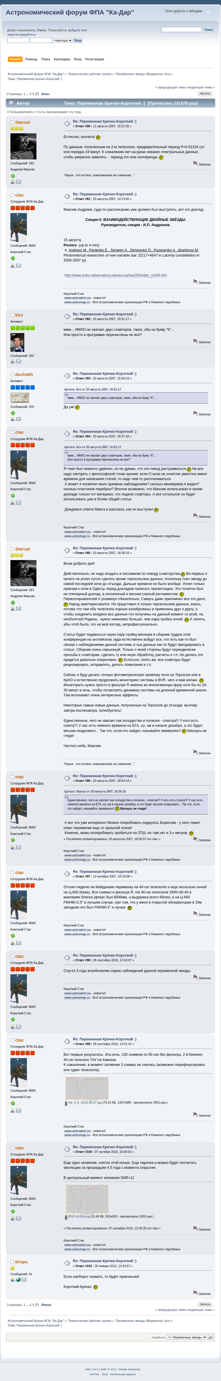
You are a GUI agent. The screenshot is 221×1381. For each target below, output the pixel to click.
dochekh (24, 374)
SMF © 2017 (109, 1369)
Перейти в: (158, 1337)
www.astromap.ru (77, 302)
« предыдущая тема (170, 87)
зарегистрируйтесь (21, 34)
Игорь (21, 1261)
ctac (19, 194)
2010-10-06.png (77, 1216)
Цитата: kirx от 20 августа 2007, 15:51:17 (93, 389)
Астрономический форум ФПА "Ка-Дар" (70, 12)
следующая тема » (200, 87)
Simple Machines (129, 1369)
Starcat (22, 122)
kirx (167, 74)
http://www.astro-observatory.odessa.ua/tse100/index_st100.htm (116, 275)
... (28, 94)
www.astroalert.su (78, 297)
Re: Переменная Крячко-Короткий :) (105, 121)
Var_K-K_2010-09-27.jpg (83, 1102)
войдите (74, 30)
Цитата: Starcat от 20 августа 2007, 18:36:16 (95, 791)
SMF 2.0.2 (91, 1369)
